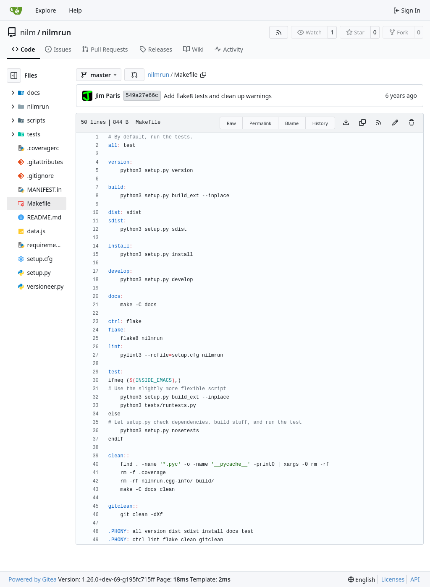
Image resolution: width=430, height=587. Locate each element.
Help (75, 10)
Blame (292, 123)
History (320, 123)
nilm (28, 32)
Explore (45, 10)
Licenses (393, 579)
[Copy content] (362, 123)
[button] (134, 74)
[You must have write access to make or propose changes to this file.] (411, 123)
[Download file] (346, 123)
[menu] (361, 580)
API (415, 579)
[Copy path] (203, 75)
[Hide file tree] (14, 75)
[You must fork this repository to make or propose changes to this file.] (395, 123)
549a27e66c (142, 95)
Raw (231, 123)
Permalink (260, 123)
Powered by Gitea (32, 579)
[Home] (16, 10)
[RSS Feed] (278, 32)
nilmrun (56, 32)
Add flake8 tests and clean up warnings (218, 96)
